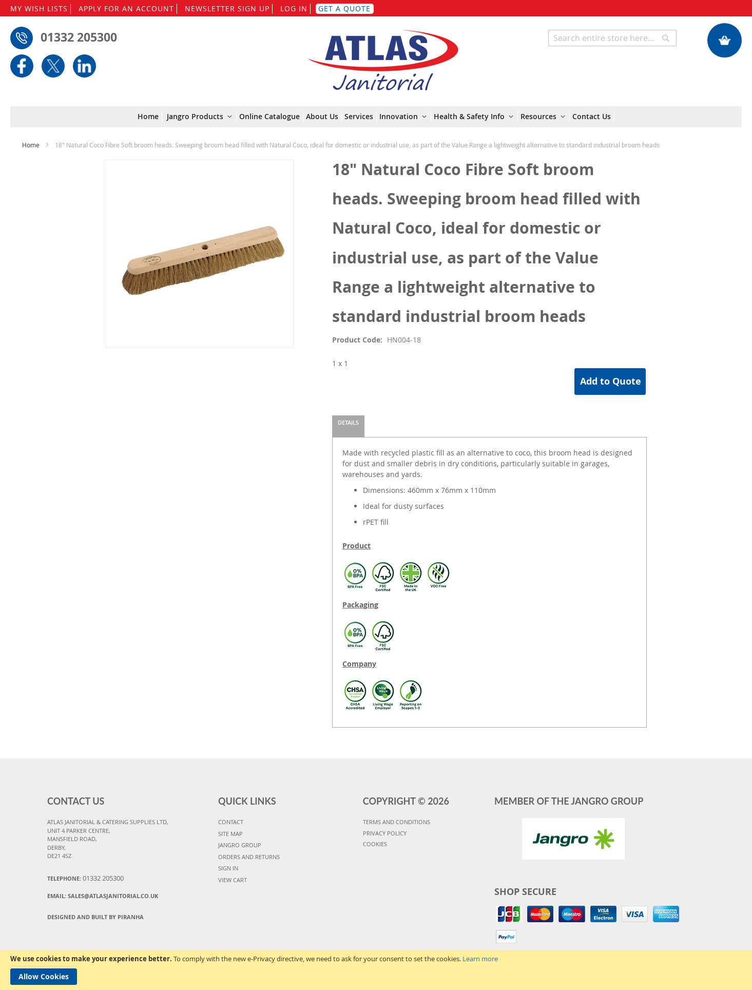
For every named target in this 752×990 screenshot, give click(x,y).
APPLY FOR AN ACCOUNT (126, 8)
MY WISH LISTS (39, 8)
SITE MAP (230, 833)
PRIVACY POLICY (385, 833)
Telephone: (85, 878)
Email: (102, 896)
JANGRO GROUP (239, 845)
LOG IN (293, 8)
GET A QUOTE (344, 8)
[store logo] (383, 54)
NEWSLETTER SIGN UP (227, 8)
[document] (376, 970)
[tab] (348, 426)
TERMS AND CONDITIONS (396, 822)
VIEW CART (232, 880)
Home (31, 145)
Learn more (480, 958)
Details (348, 422)
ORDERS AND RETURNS (249, 857)
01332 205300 (79, 37)
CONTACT (230, 822)
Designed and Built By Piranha (95, 917)
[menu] (376, 116)
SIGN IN (228, 868)
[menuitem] (150, 116)
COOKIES (375, 844)
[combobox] (612, 38)
